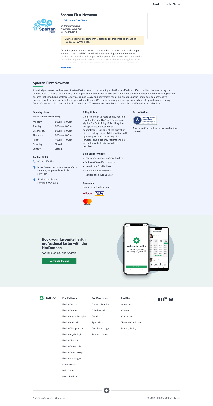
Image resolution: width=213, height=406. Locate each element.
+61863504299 (72, 42)
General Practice (100, 304)
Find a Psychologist (72, 334)
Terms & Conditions (131, 322)
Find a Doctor (69, 304)
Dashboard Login (101, 328)
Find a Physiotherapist (74, 316)
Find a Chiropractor (72, 328)
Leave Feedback (70, 376)
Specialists (97, 322)
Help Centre (68, 370)
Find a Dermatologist (73, 352)
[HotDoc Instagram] (170, 299)
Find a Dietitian (70, 340)
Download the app (59, 261)
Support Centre (100, 334)
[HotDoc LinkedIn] (165, 299)
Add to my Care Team (74, 20)
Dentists (96, 316)
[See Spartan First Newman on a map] (164, 26)
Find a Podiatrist (71, 322)
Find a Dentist (69, 310)
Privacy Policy (128, 328)
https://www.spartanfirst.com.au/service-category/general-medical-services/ (57, 170)
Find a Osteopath (71, 346)
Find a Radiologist (71, 358)
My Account (68, 364)
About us (126, 304)
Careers (125, 310)
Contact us (127, 316)
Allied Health (98, 310)
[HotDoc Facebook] (160, 299)
